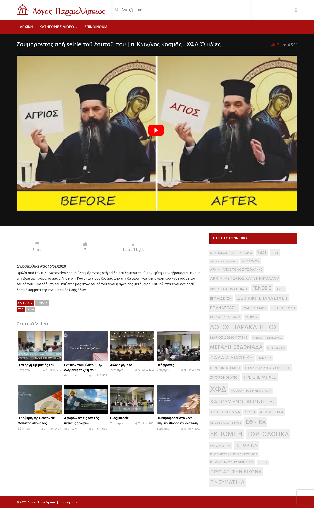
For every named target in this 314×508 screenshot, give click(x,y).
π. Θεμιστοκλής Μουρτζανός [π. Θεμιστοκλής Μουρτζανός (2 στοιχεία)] (233, 454)
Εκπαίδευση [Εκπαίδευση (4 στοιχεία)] (221, 298)
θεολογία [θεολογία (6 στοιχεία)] (220, 446)
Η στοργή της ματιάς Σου (36, 365)
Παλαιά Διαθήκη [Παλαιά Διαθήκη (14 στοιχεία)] (231, 357)
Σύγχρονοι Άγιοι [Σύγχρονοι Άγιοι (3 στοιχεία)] (224, 377)
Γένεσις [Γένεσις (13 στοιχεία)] (262, 288)
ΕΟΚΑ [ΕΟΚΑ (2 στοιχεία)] (281, 288)
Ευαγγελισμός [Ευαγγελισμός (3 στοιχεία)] (254, 308)
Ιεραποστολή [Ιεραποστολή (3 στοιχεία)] (283, 308)
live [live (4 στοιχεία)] (275, 253)
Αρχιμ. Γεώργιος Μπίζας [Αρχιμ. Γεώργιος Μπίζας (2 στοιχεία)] (228, 288)
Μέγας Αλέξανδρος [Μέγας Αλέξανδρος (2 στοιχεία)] (267, 337)
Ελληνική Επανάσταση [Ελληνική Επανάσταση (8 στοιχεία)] (262, 298)
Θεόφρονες (165, 365)
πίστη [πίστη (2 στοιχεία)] (262, 462)
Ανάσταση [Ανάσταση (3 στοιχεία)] (251, 261)
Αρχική (26, 27)
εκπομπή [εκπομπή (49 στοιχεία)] (226, 433)
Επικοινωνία (96, 27)
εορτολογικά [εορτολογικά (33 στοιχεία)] (268, 434)
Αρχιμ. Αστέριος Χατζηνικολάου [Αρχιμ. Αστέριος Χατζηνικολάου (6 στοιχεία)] (244, 278)
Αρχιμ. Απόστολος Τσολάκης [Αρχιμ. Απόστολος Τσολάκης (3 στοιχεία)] (236, 269)
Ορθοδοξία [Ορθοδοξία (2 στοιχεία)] (276, 347)
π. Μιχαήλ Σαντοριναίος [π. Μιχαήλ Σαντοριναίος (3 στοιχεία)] (232, 462)
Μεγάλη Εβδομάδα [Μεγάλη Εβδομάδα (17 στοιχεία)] (236, 347)
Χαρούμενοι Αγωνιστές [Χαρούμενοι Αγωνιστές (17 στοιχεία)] (243, 401)
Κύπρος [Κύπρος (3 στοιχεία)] (251, 316)
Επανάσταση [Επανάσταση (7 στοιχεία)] (224, 308)
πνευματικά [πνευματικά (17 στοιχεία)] (227, 482)
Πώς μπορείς (119, 418)
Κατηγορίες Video (59, 27)
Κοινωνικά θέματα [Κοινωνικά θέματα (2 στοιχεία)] (225, 316)
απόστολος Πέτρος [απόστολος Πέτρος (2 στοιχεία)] (225, 422)
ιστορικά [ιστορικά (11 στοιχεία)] (246, 445)
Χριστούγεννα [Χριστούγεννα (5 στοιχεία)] (225, 412)
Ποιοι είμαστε (68, 502)
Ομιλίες (41, 302)
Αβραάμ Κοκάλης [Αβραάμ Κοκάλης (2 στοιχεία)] (223, 261)
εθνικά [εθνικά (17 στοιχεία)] (256, 422)
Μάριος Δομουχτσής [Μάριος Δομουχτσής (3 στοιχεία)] (229, 337)
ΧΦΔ (31, 309)
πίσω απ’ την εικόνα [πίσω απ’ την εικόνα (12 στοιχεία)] (236, 471)
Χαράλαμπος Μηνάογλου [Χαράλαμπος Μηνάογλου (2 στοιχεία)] (251, 390)
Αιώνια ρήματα (121, 365)
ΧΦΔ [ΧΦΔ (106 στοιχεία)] (218, 389)
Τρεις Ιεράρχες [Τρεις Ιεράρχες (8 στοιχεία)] (260, 377)
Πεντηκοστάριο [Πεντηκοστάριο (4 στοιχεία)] (225, 368)
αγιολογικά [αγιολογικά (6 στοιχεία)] (272, 412)
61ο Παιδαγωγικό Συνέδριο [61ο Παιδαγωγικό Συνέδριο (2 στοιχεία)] (231, 252)
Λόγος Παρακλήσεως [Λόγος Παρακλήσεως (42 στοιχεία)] (244, 326)
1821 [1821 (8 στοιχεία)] (262, 252)
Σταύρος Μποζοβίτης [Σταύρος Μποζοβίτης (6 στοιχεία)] (267, 368)
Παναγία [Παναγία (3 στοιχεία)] (265, 358)
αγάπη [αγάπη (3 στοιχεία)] (250, 412)
